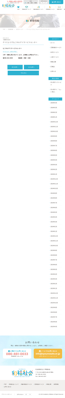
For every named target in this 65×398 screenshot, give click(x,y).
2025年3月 (53, 164)
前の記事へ (15, 67)
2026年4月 (53, 103)
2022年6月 (53, 321)
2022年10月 (54, 302)
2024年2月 (53, 226)
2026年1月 (53, 117)
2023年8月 (53, 255)
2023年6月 (53, 264)
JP (25, 2)
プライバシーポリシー (7, 394)
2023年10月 (54, 245)
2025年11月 (54, 126)
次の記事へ (31, 67)
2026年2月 (53, 112)
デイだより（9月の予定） (10, 52)
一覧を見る (23, 73)
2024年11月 (54, 183)
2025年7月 (53, 145)
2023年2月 (53, 283)
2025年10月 (54, 131)
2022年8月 (53, 312)
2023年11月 (54, 241)
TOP (18, 9)
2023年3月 (53, 279)
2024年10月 (54, 188)
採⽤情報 (55, 384)
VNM (35, 2)
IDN (31, 2)
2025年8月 (53, 141)
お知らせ (53, 71)
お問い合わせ (56, 2)
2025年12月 (54, 122)
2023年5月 (53, 269)
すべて (52, 42)
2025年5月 (53, 155)
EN (28, 2)
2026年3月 (53, 107)
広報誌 (52, 66)
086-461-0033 (42, 374)
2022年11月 (54, 298)
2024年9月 (53, 193)
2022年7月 (53, 317)
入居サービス (54, 57)
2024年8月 (53, 198)
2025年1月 (53, 174)
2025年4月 (53, 160)
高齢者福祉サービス (38, 9)
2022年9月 (53, 307)
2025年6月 (53, 150)
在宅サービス (54, 52)
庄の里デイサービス (55, 83)
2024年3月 (53, 222)
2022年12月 (54, 293)
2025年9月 (53, 136)
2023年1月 (53, 288)
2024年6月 (53, 207)
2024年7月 (53, 202)
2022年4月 (53, 326)
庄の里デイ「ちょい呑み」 (55, 91)
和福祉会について (26, 9)
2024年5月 (53, 212)
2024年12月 (54, 179)
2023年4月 (53, 274)
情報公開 (59, 9)
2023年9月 (53, 250)
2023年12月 (54, 236)
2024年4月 (53, 217)
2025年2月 (53, 169)
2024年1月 (53, 231)
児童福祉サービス (50, 9)
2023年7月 (53, 260)
